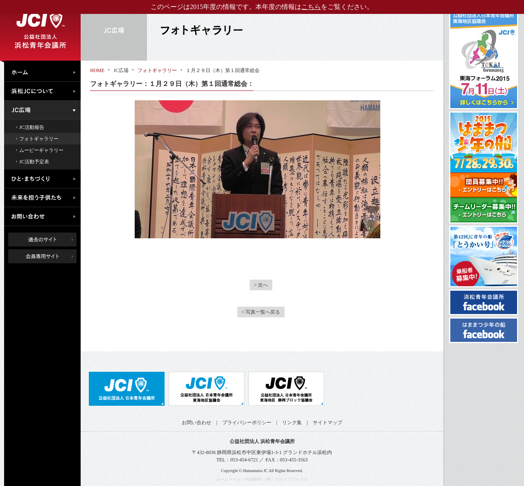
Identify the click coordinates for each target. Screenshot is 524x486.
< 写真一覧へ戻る (261, 312)
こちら (311, 6)
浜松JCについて (44, 91)
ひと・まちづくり (44, 179)
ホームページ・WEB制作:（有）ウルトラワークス (262, 479)
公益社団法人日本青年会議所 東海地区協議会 (206, 389)
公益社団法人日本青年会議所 (127, 389)
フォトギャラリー (39, 139)
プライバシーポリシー (246, 422)
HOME (97, 70)
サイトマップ (327, 422)
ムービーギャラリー (41, 150)
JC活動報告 (31, 127)
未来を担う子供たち (44, 197)
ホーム (44, 71)
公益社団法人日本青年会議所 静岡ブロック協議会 (286, 389)
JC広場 (44, 110)
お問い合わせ (44, 216)
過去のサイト (42, 239)
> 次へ (261, 285)
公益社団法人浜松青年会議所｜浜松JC (40, 30)
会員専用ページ (48, 256)
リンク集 (292, 422)
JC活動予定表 (34, 162)
